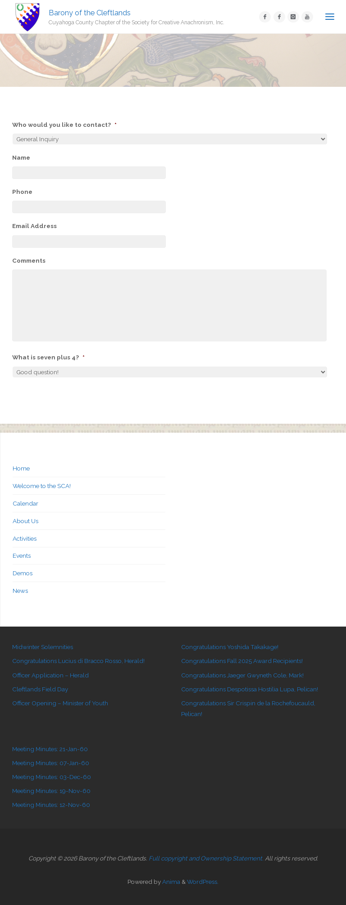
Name (21, 157)
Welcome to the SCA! (42, 485)
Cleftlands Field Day (40, 689)
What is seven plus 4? (48, 357)
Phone (22, 191)
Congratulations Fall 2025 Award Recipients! (242, 660)
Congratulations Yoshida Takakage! (229, 646)
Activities (24, 538)
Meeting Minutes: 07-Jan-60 (50, 762)
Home (21, 468)
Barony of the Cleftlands (90, 12)
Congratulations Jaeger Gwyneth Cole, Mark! (242, 675)
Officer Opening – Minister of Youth (60, 703)
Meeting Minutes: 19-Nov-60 (51, 790)
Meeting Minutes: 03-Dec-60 (51, 776)
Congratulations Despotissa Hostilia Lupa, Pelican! (249, 689)
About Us (25, 520)
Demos (22, 573)
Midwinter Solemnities (42, 646)
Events (22, 555)
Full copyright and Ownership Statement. (206, 858)
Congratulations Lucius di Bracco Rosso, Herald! (78, 660)
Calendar (25, 503)
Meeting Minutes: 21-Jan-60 (50, 749)
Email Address (34, 225)
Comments (29, 260)
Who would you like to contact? (64, 124)
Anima (170, 881)
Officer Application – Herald (50, 675)
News (20, 590)
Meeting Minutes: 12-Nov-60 (51, 804)
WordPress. (203, 881)
